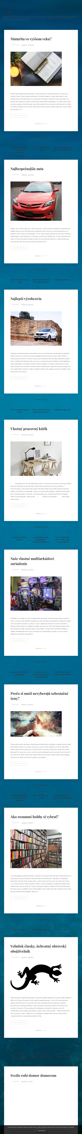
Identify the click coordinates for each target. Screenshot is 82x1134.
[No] (80, 1129)
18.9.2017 (30, 957)
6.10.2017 (30, 570)
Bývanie (44, 513)
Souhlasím (41, 1130)
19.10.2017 (31, 45)
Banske (8, 12)
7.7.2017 (30, 1082)
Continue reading (19, 115)
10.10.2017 (31, 175)
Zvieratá (43, 1030)
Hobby (44, 906)
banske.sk (24, 45)
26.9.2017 (30, 705)
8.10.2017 (30, 305)
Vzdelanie (44, 124)
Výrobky (44, 648)
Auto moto (44, 256)
